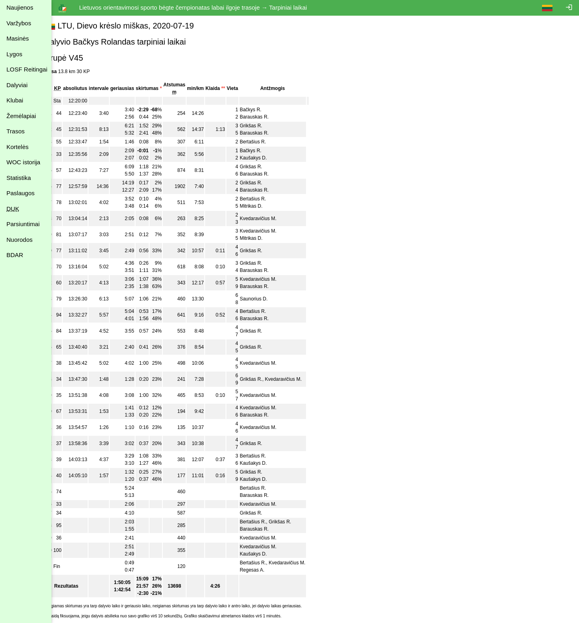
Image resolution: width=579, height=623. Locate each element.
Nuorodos (19, 239)
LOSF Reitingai (26, 69)
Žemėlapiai (21, 115)
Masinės (17, 38)
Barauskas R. (267, 117)
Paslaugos (20, 193)
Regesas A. (265, 570)
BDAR (14, 254)
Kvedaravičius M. (271, 218)
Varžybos (18, 23)
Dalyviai (17, 85)
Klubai (14, 100)
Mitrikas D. (264, 206)
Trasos (15, 131)
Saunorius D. (267, 299)
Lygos (14, 54)
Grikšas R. (264, 126)
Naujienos (19, 7)
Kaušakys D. (266, 158)
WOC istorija (23, 162)
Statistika (18, 177)
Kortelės (17, 146)
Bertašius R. (266, 142)
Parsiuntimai (23, 224)
